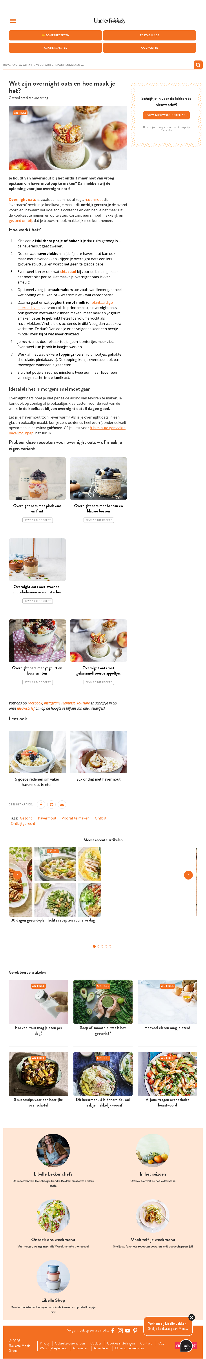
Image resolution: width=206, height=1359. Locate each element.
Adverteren (102, 1348)
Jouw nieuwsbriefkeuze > (166, 115)
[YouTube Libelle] (128, 1330)
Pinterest (68, 703)
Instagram (52, 703)
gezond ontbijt (21, 220)
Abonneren (80, 1348)
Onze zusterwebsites (130, 1348)
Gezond (26, 818)
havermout (94, 199)
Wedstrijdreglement (53, 1348)
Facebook (34, 703)
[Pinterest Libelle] (135, 1330)
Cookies (96, 1343)
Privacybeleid (166, 130)
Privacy (45, 1343)
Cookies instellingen (121, 1343)
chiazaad (68, 271)
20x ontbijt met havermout (98, 779)
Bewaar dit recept (37, 520)
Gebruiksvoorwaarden (70, 1343)
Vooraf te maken (75, 818)
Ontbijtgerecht (23, 823)
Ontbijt (100, 818)
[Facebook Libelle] (113, 1330)
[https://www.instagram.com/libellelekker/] (120, 1330)
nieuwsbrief (26, 708)
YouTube (83, 703)
